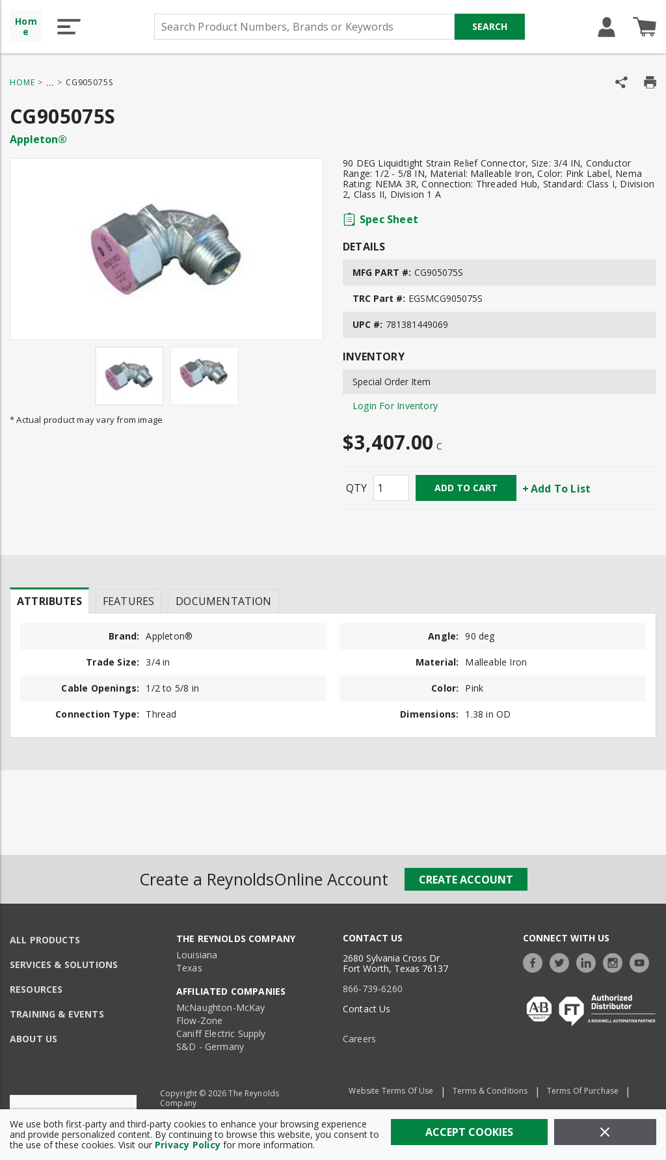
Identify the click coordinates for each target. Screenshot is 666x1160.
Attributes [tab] (49, 601)
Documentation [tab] (223, 601)
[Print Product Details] (650, 82)
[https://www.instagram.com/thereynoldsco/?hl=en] (616, 961)
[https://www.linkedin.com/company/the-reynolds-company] (589, 961)
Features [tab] (128, 601)
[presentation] (49, 600)
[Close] (605, 1132)
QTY (356, 488)
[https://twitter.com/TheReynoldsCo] (563, 961)
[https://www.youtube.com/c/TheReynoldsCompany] (643, 961)
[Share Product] (621, 82)
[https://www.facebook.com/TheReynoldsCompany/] (536, 961)
